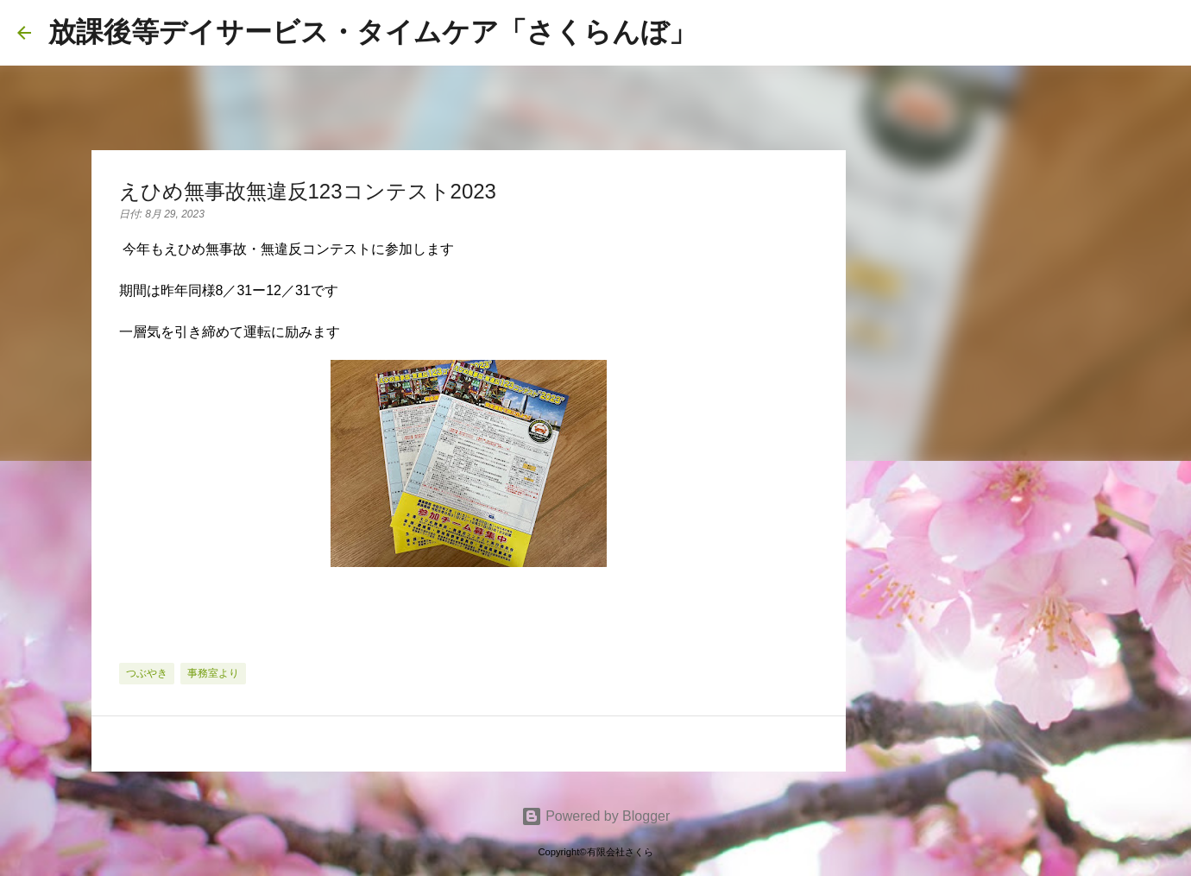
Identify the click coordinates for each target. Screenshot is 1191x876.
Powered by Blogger (596, 816)
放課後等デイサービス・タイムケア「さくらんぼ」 (372, 31)
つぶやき (146, 673)
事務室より (213, 673)
